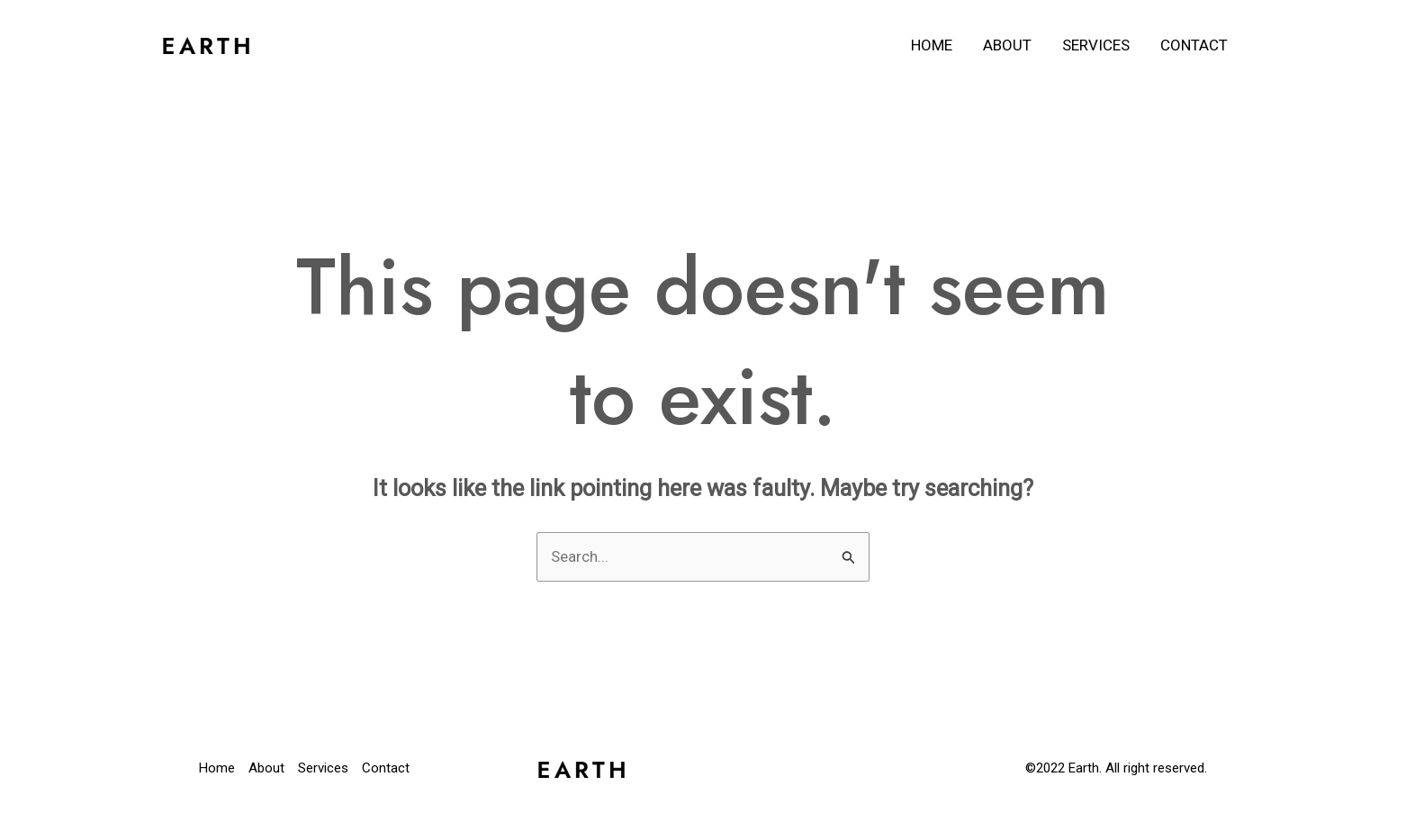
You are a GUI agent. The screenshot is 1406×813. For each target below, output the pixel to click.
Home (931, 45)
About (1007, 45)
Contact (1194, 45)
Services (1096, 45)
